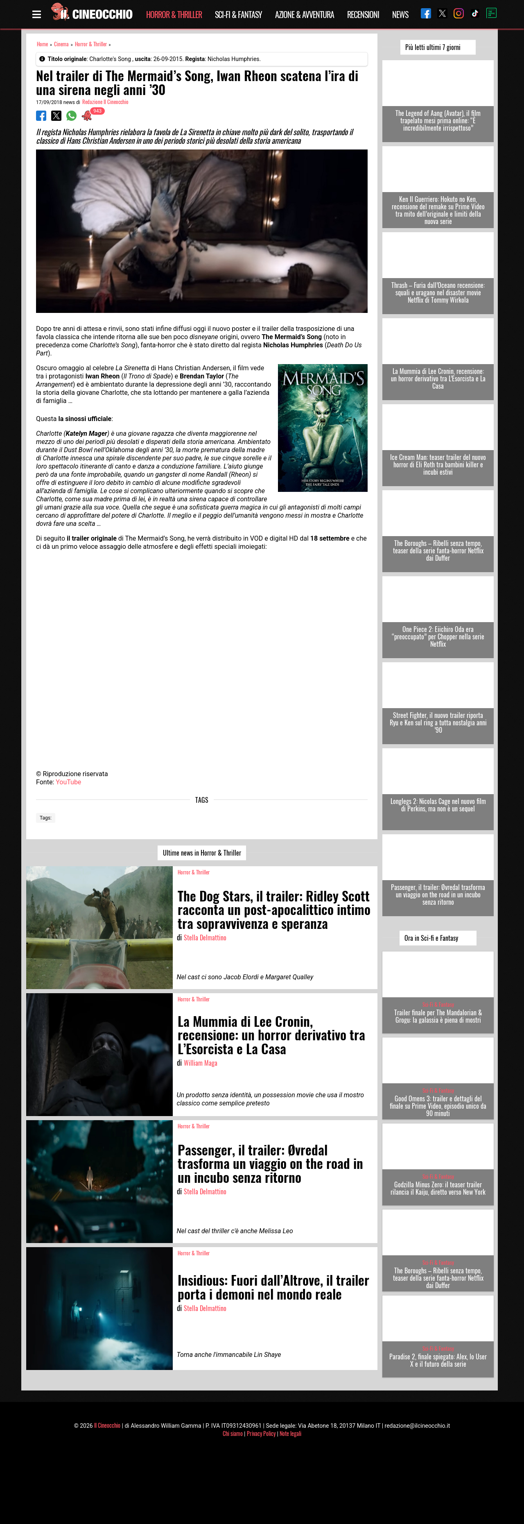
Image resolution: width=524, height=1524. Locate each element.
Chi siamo (233, 1433)
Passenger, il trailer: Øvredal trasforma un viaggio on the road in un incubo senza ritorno (438, 894)
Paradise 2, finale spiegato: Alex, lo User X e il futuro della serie (438, 1360)
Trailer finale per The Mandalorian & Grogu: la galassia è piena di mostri (438, 1016)
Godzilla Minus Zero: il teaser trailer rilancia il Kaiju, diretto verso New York (438, 1188)
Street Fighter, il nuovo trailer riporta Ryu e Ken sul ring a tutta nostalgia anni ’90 (438, 722)
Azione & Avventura (304, 14)
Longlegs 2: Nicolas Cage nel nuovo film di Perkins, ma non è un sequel (438, 804)
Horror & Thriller (174, 14)
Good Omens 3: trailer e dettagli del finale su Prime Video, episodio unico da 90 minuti (438, 1106)
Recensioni (363, 14)
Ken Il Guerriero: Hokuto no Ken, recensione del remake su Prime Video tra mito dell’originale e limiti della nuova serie (438, 210)
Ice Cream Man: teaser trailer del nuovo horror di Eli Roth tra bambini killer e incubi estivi (438, 464)
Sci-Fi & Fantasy (238, 14)
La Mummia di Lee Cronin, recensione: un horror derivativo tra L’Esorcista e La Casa (438, 378)
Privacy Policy (261, 1433)
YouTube (68, 782)
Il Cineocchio (107, 1425)
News (400, 14)
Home (42, 44)
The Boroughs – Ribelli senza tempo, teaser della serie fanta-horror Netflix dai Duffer (438, 550)
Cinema (61, 44)
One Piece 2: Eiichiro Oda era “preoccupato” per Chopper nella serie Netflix (438, 636)
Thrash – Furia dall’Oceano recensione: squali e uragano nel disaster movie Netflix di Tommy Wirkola (438, 292)
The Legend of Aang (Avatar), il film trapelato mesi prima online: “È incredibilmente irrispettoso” (438, 120)
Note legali (290, 1433)
